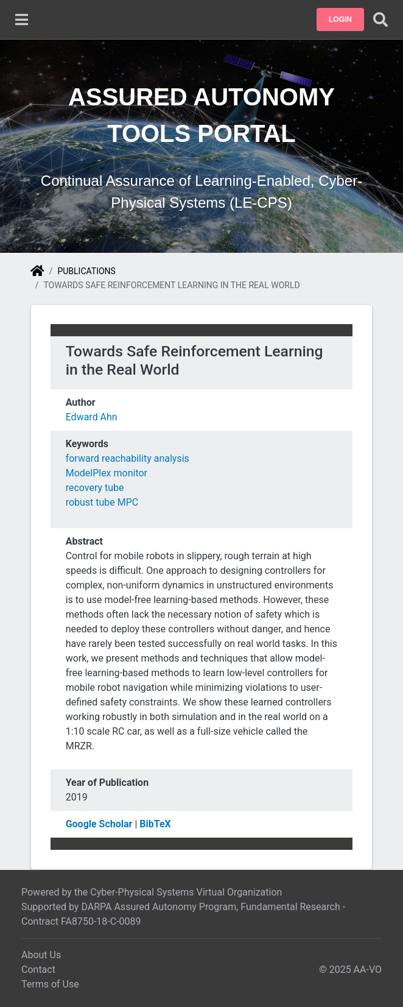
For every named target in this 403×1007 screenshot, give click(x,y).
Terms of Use (50, 984)
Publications (86, 271)
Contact (38, 969)
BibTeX (154, 824)
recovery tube (95, 487)
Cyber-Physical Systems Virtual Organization (186, 892)
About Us (41, 955)
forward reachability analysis (127, 458)
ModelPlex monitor (106, 473)
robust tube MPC (102, 502)
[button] (340, 19)
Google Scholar (99, 824)
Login (340, 19)
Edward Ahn (91, 417)
